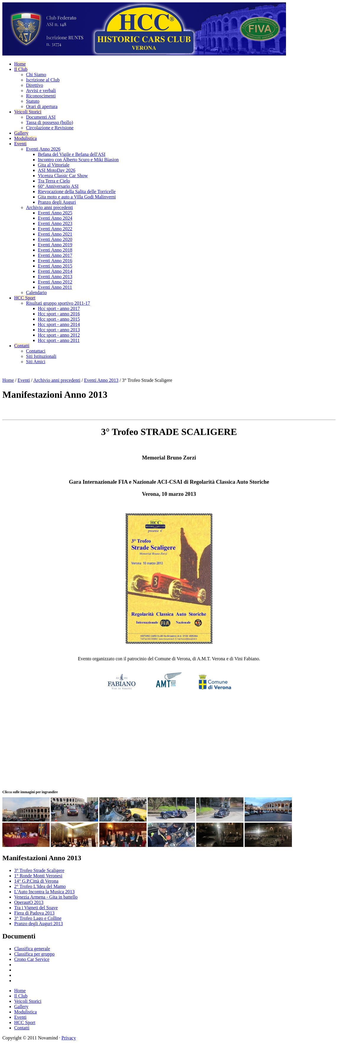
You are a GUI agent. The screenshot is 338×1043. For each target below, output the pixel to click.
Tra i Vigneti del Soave (36, 907)
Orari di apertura (42, 106)
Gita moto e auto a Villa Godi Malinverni (77, 196)
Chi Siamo (36, 74)
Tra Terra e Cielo (54, 180)
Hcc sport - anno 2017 (59, 308)
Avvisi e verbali (41, 90)
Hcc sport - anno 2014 (59, 324)
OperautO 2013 (28, 902)
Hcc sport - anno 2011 (59, 340)
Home (20, 63)
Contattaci (36, 350)
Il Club (20, 69)
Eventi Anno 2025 (55, 212)
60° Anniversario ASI (58, 186)
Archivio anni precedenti (49, 207)
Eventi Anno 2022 (55, 228)
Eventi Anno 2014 (55, 271)
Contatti (22, 345)
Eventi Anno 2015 (55, 265)
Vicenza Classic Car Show (63, 175)
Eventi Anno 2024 (55, 218)
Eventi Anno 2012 (55, 281)
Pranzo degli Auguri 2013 (38, 923)
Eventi (20, 143)
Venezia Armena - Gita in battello (46, 896)
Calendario (36, 292)
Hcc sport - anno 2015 (59, 319)
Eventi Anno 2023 (55, 223)
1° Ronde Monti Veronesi (38, 875)
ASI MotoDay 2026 (56, 170)
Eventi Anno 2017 (55, 255)
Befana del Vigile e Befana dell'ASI (71, 154)
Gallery (21, 133)
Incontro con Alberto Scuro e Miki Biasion (78, 159)
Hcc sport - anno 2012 (59, 335)
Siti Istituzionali (41, 356)
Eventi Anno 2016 (55, 260)
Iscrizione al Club (43, 79)
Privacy (68, 1037)
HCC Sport (24, 297)
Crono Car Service (31, 959)
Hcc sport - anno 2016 (59, 313)
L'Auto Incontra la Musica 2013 (44, 891)
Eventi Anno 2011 (55, 287)
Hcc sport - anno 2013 (59, 329)
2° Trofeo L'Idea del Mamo (40, 886)
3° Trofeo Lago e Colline (37, 918)
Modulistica (25, 138)
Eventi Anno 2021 (55, 234)
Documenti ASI (41, 117)
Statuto (32, 101)
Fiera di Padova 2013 (34, 912)
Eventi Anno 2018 (55, 249)
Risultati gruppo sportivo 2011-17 (58, 303)
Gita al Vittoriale (53, 164)
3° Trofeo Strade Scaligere (39, 870)
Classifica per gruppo (34, 953)
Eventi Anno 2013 (55, 276)
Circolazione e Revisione (50, 127)
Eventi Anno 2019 (55, 244)
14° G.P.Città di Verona (36, 881)
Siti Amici (35, 361)
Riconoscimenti (41, 95)
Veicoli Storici (27, 111)
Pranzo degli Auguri (57, 202)
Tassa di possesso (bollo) (49, 122)
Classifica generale (32, 948)
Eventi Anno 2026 (43, 148)
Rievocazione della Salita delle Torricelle (77, 191)
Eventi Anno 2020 (55, 239)
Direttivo (34, 85)
